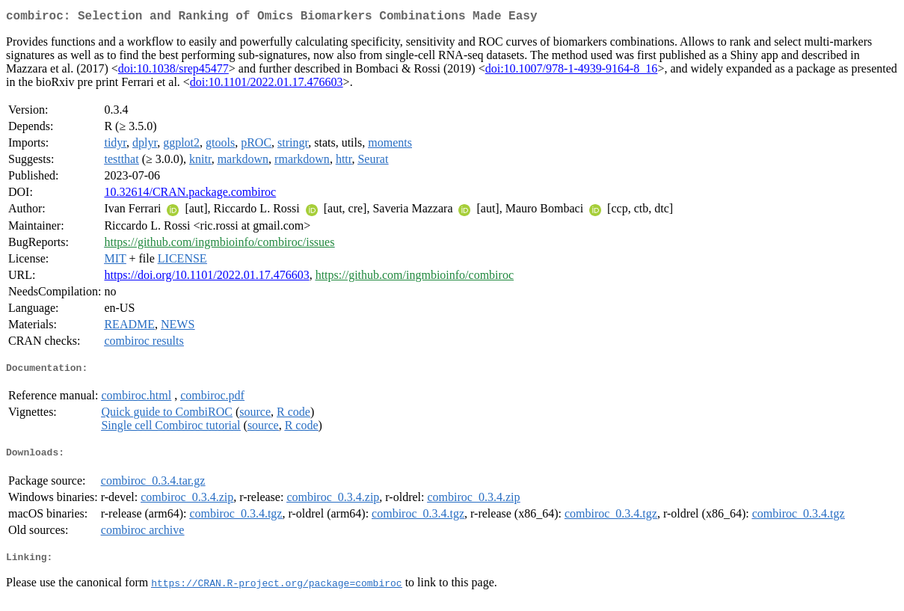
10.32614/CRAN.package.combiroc (190, 194)
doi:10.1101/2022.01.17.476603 (266, 85)
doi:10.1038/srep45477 (173, 71)
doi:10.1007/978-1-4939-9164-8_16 (571, 71)
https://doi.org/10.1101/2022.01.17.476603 (206, 277)
